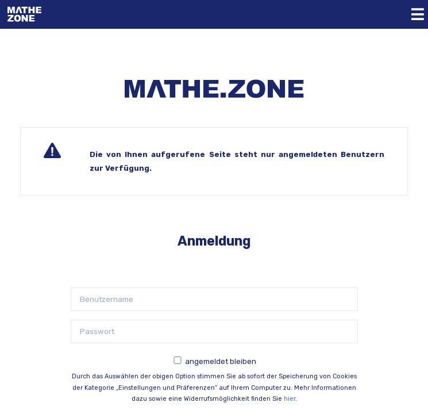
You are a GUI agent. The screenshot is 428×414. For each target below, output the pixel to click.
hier (289, 398)
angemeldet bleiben (220, 361)
